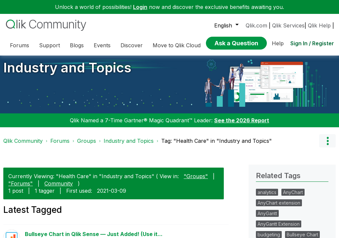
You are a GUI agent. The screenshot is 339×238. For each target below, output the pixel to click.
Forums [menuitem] (19, 45)
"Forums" (20, 188)
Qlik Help (319, 25)
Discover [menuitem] (132, 45)
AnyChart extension (279, 208)
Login (140, 7)
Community (58, 188)
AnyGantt (267, 218)
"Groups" (196, 181)
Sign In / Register (312, 43)
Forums (60, 145)
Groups (86, 145)
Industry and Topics (67, 72)
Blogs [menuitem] (77, 45)
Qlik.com (256, 25)
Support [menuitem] (49, 45)
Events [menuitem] (102, 45)
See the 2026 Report (241, 125)
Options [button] (327, 145)
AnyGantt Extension (279, 229)
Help (278, 43)
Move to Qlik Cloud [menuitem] (177, 45)
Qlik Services (288, 25)
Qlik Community (23, 145)
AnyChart (293, 197)
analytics (267, 197)
